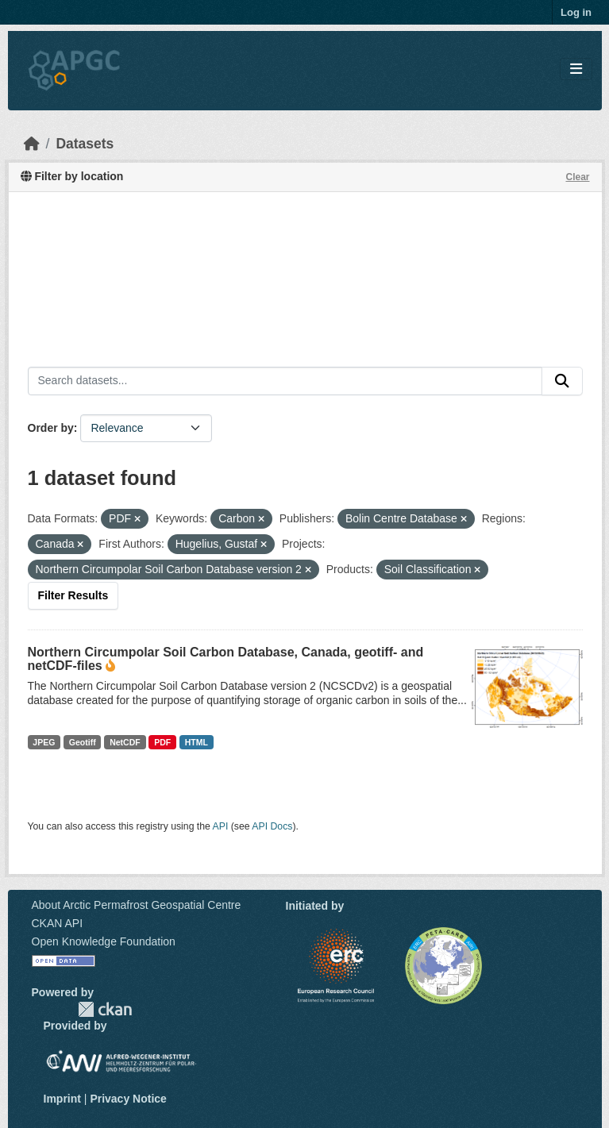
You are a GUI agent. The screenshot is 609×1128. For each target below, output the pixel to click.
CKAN (105, 1009)
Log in (576, 12)
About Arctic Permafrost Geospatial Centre (136, 905)
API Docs (272, 826)
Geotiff (82, 742)
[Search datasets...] (285, 381)
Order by (51, 428)
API (221, 826)
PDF (162, 742)
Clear (577, 177)
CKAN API (57, 923)
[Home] (32, 144)
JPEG (44, 742)
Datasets (85, 144)
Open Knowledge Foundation (103, 941)
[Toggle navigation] (576, 69)
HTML (196, 742)
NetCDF (125, 742)
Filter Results (73, 595)
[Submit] (562, 381)
